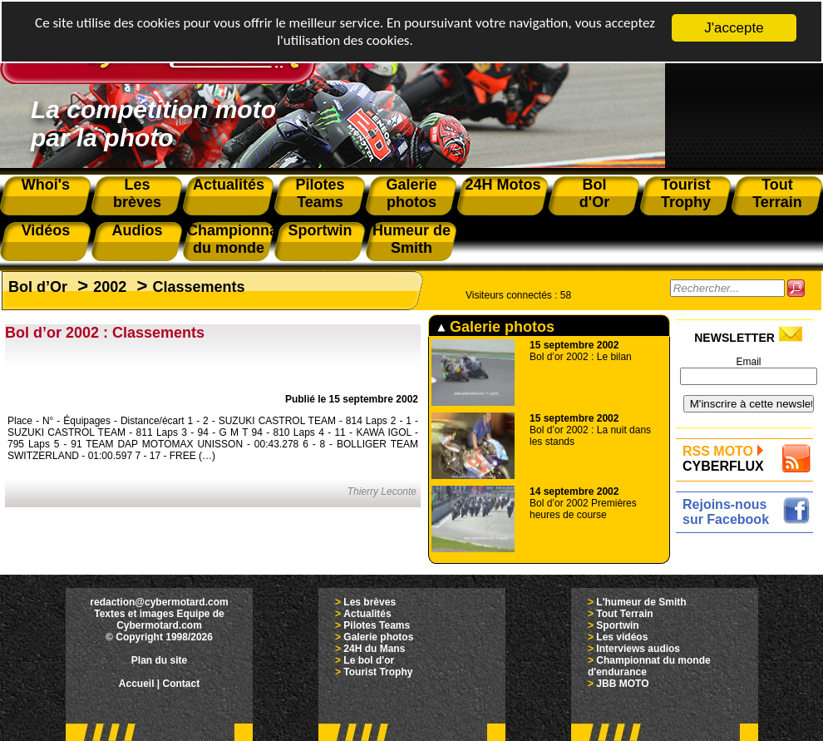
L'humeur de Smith (641, 602)
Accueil (137, 683)
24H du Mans (374, 649)
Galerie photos (495, 327)
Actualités (367, 614)
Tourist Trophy (377, 672)
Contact (181, 683)
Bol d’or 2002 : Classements (105, 332)
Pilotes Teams (376, 625)
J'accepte (733, 28)
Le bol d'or (368, 660)
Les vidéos (622, 637)
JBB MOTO (622, 683)
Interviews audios (638, 649)
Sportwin (617, 625)
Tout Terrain (624, 614)
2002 (109, 287)
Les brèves (369, 602)
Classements (198, 287)
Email (748, 362)
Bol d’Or (37, 287)
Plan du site (159, 660)
